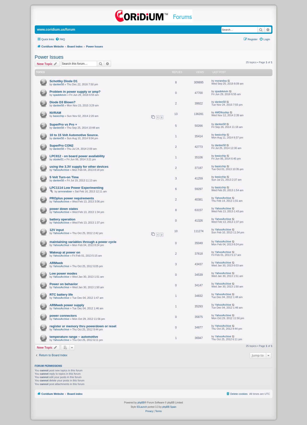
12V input (57, 230)
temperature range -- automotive (74, 337)
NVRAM (55, 113)
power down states (64, 209)
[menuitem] (60, 39)
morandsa (221, 80)
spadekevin (59, 94)
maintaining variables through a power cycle (83, 242)
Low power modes (63, 273)
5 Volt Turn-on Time (64, 177)
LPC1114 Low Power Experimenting (76, 188)
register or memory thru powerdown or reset (83, 326)
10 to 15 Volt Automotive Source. (74, 135)
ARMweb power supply (67, 305)
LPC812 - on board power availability (77, 156)
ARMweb (56, 263)
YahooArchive (61, 169)
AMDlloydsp (222, 112)
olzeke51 (58, 159)
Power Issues (49, 57)
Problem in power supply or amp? (75, 91)
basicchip (58, 116)
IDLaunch (142, 407)
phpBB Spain (169, 407)
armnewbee (65, 191)
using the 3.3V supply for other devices (79, 166)
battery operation (63, 219)
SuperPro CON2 (62, 145)
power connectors (63, 315)
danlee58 (58, 84)
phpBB (141, 402)
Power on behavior (64, 284)
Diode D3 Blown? (63, 102)
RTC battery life (61, 294)
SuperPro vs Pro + (63, 124)
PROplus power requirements (72, 198)
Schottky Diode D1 (64, 81)
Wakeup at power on (65, 252)
